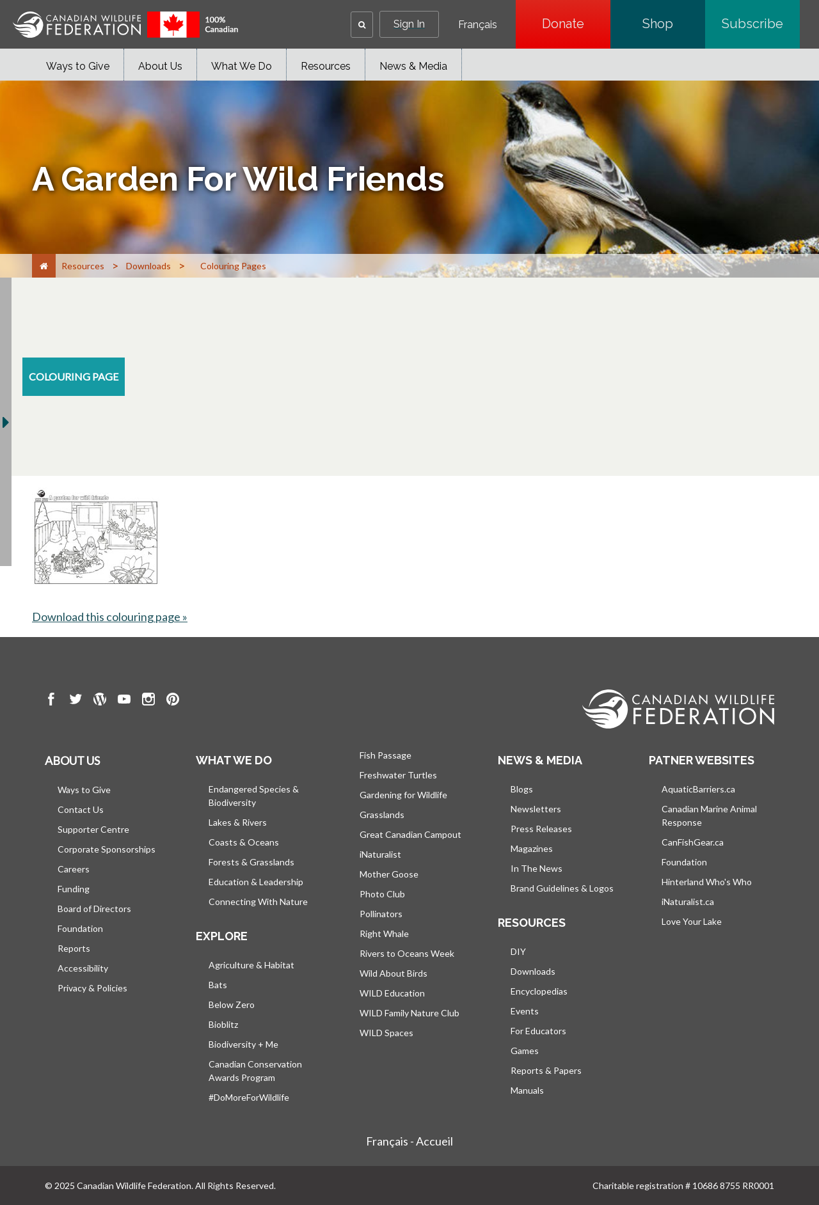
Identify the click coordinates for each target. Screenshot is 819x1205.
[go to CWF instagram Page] (148, 701)
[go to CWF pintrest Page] (172, 701)
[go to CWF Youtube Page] (124, 701)
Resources (326, 66)
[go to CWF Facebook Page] (51, 701)
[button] (362, 25)
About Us (160, 66)
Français (477, 25)
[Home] (44, 266)
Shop (673, 23)
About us (72, 760)
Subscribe (761, 23)
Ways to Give (77, 66)
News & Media (413, 66)
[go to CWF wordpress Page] (99, 701)
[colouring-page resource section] (73, 377)
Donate (576, 23)
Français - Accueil (409, 1141)
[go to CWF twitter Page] (75, 701)
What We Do (241, 66)
